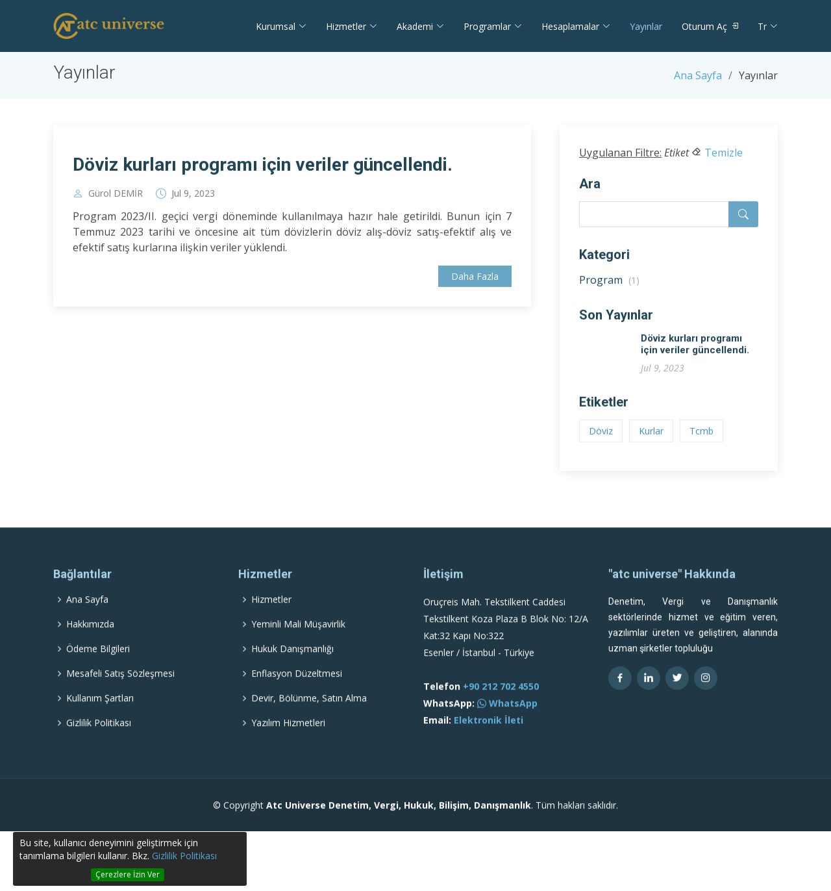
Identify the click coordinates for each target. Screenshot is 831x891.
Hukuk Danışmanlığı (292, 676)
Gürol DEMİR (115, 199)
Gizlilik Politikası (184, 855)
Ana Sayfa (698, 75)
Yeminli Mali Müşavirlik (298, 651)
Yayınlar (646, 26)
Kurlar (651, 436)
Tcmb (701, 436)
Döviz (601, 436)
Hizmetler (271, 626)
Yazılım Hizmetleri (288, 750)
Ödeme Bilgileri (98, 676)
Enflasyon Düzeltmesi (296, 700)
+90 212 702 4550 (501, 713)
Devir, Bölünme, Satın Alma (309, 725)
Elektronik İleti (488, 747)
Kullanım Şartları (100, 725)
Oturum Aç (704, 26)
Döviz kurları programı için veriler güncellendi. (263, 170)
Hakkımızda (90, 651)
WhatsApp (507, 730)
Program (609, 285)
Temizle (723, 158)
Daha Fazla (475, 282)
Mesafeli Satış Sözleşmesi (120, 700)
